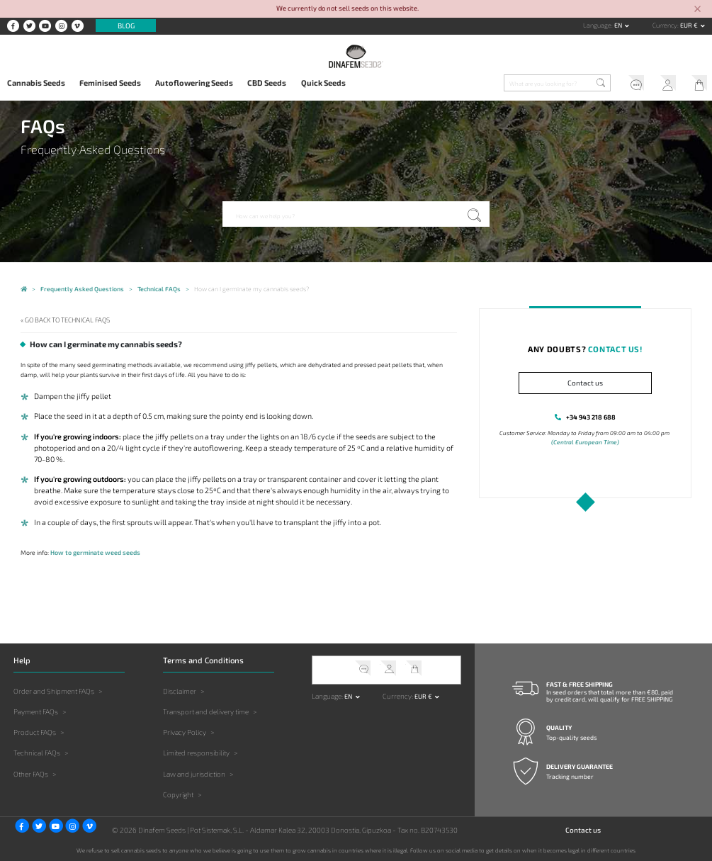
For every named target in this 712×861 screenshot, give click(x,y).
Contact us (585, 382)
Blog (126, 25)
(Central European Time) (585, 442)
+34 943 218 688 (590, 417)
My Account (664, 84)
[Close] (698, 9)
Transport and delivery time (206, 711)
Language (597, 25)
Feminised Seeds (110, 82)
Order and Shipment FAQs (53, 691)
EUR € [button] (689, 25)
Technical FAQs (36, 752)
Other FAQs (30, 773)
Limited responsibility (196, 752)
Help (631, 84)
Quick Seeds (323, 82)
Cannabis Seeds (36, 82)
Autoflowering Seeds (194, 82)
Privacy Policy (184, 732)
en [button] (618, 25)
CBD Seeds (266, 82)
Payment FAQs (35, 711)
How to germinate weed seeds (94, 552)
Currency (664, 25)
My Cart (696, 84)
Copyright (178, 793)
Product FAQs (34, 732)
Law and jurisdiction (194, 773)
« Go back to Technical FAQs (65, 320)
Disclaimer (179, 691)
